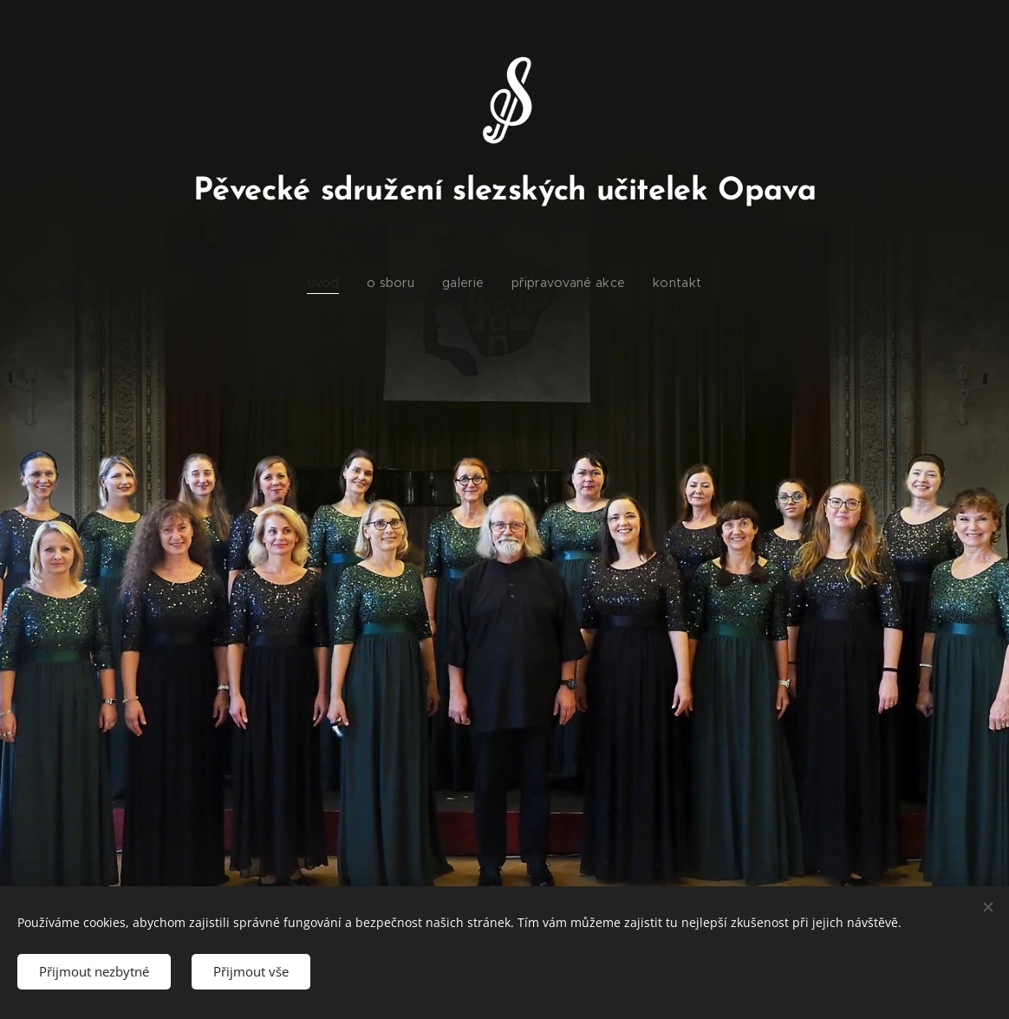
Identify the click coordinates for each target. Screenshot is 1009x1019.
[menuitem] (336, 282)
